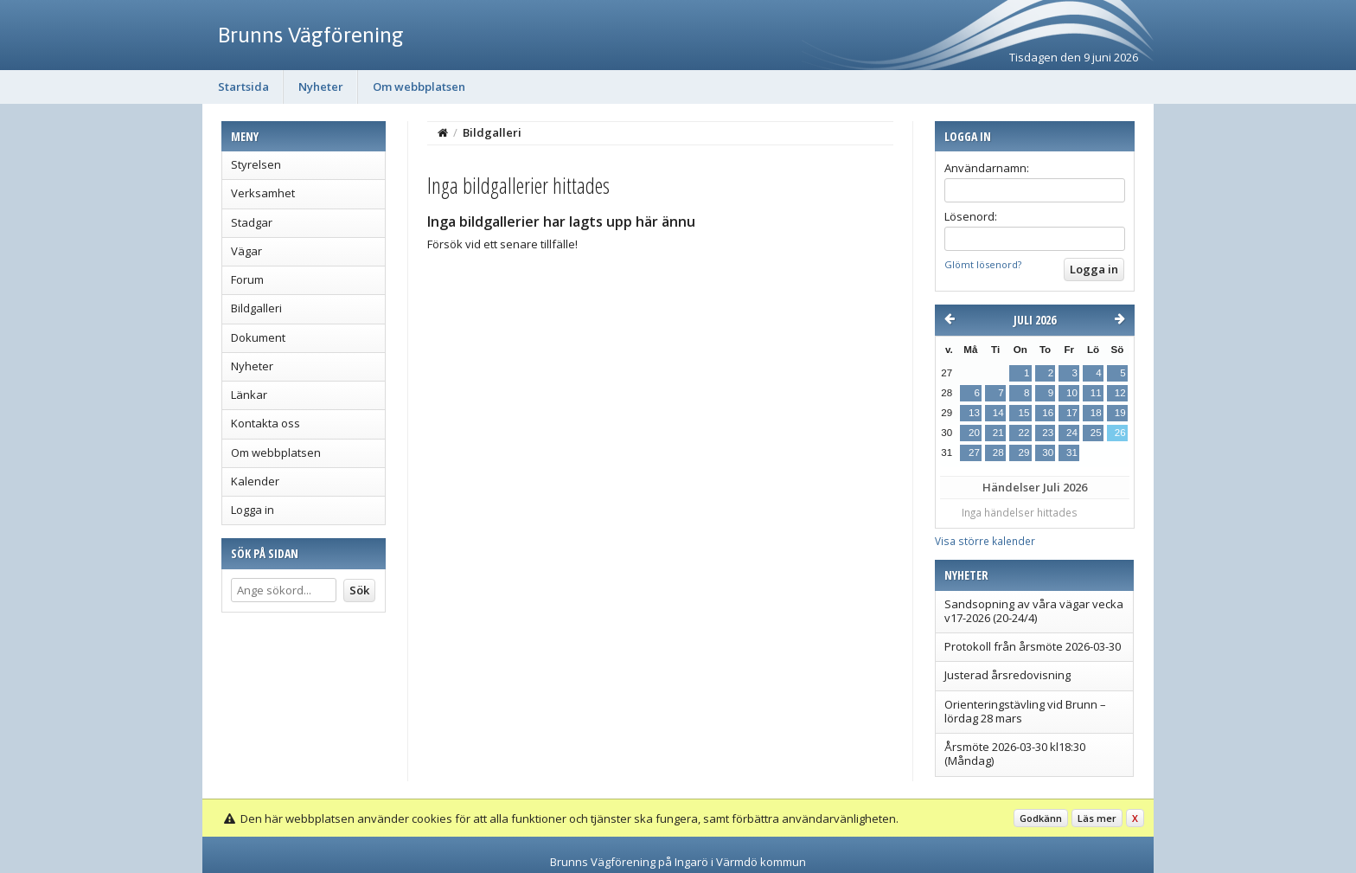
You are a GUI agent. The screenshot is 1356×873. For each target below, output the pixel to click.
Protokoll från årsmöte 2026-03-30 (1032, 646)
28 (998, 452)
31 (1072, 452)
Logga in (252, 509)
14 (998, 413)
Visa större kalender (985, 541)
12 (1120, 393)
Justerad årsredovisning (1007, 675)
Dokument (258, 337)
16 (1047, 413)
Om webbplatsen (419, 86)
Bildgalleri (256, 308)
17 (1072, 413)
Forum (247, 279)
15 (1023, 413)
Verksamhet (263, 193)
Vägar (246, 251)
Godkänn (1041, 818)
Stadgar (251, 222)
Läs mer (1097, 818)
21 (998, 432)
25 (1096, 432)
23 (1047, 432)
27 (974, 452)
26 (1120, 432)
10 (1072, 393)
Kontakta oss (265, 423)
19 (1120, 413)
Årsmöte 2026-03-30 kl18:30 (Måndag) (1014, 753)
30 (1047, 452)
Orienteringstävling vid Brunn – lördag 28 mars (1025, 711)
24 (1072, 432)
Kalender (255, 481)
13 (974, 413)
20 (974, 432)
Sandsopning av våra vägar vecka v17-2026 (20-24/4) (1033, 611)
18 (1096, 413)
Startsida (243, 86)
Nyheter (320, 86)
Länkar (249, 394)
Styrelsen (256, 164)
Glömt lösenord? (982, 264)
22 (1023, 432)
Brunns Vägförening (311, 34)
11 (1096, 393)
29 (1023, 452)
